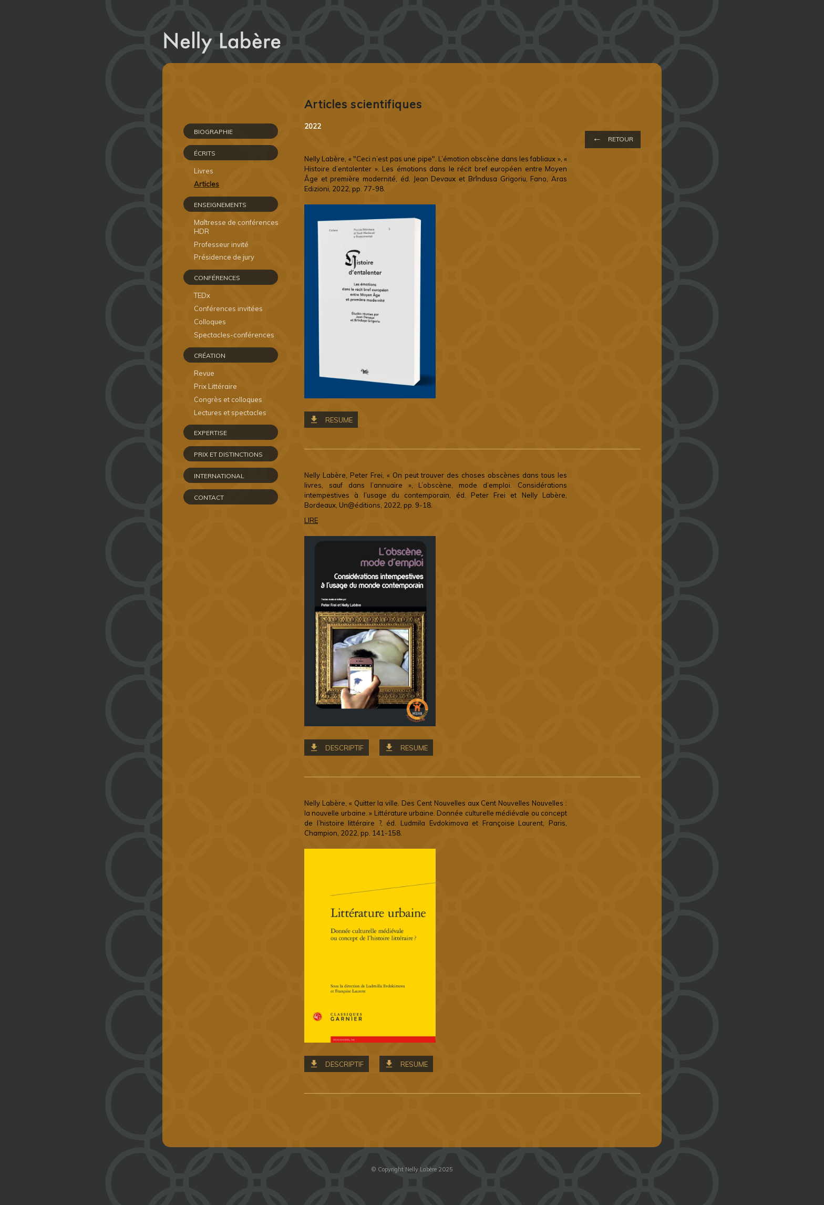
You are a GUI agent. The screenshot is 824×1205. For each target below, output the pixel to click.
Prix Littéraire (215, 386)
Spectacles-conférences (234, 335)
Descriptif (344, 748)
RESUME (339, 420)
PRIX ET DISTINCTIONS (228, 454)
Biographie (213, 132)
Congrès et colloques (228, 399)
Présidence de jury (224, 257)
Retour (612, 139)
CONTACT (209, 497)
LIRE (311, 520)
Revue (204, 373)
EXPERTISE (210, 433)
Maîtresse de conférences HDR (236, 226)
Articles (206, 184)
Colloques (210, 321)
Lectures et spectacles (230, 412)
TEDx (202, 295)
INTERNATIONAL (219, 476)
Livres (203, 171)
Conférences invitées (228, 308)
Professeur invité (221, 244)
